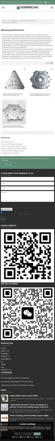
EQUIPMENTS (6, 359)
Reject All (17, 434)
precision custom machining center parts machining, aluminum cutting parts (14, 126)
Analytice (23, 437)
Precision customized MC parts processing (13, 146)
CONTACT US (6, 370)
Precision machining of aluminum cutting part (14, 148)
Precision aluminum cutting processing (12, 151)
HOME (3, 348)
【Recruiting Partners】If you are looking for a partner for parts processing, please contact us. (29, 406)
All (8, 21)
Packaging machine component (10, 153)
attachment (6, 209)
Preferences (31, 437)
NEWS (3, 364)
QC (2, 362)
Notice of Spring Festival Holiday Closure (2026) (29, 415)
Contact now (8, 164)
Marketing (39, 437)
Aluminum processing (7, 142)
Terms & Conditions (24, 214)
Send (3, 219)
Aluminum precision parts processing (11, 144)
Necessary (15, 437)
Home (4, 21)
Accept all (37, 434)
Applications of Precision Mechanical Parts (23, 21)
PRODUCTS (5, 356)
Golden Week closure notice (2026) (24, 396)
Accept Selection (27, 434)
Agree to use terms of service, (15, 213)
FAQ (2, 367)
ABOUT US (5, 351)
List (49, 63)
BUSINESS (5, 353)
